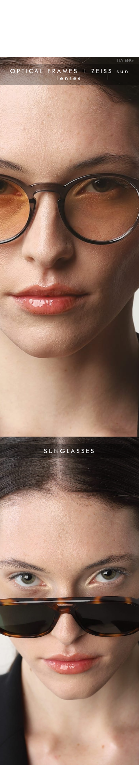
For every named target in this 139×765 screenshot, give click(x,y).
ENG (129, 60)
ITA (120, 60)
